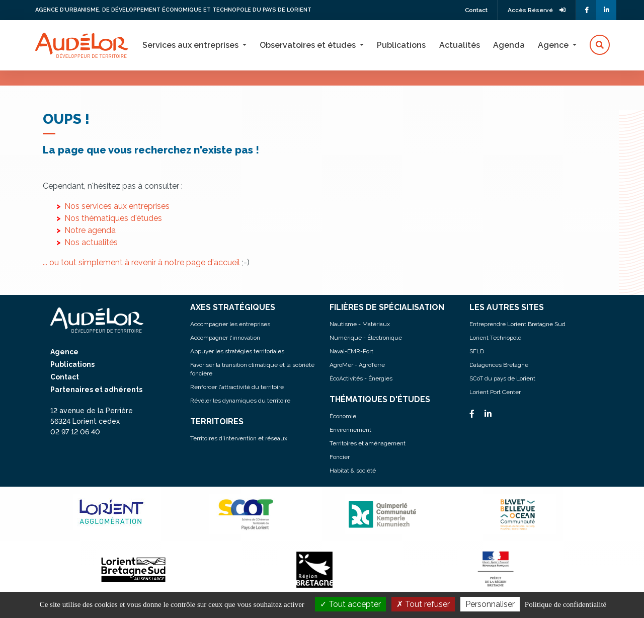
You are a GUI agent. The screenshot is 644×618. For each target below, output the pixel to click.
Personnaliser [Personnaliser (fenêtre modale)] (490, 604)
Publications (401, 45)
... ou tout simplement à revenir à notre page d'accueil (141, 262)
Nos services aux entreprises (117, 206)
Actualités (459, 45)
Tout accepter (350, 604)
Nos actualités (91, 242)
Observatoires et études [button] (309, 45)
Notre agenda (90, 230)
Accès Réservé (537, 10)
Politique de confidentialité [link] (565, 604)
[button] (600, 45)
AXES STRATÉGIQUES (232, 307)
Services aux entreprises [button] (191, 45)
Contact (475, 10)
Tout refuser (423, 604)
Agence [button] (554, 45)
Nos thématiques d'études (113, 218)
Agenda (509, 45)
